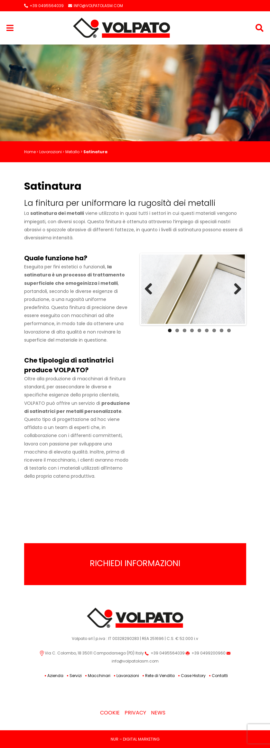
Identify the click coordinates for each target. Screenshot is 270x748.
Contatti (220, 675)
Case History (193, 675)
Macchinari (99, 675)
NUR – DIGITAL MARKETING (135, 739)
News (158, 712)
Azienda (55, 675)
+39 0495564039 (44, 5)
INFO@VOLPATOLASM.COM (95, 5)
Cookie (110, 712)
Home (30, 152)
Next (235, 289)
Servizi (76, 675)
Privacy (135, 712)
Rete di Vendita (160, 675)
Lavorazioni (50, 152)
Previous (150, 289)
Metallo (72, 152)
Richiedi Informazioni (135, 563)
